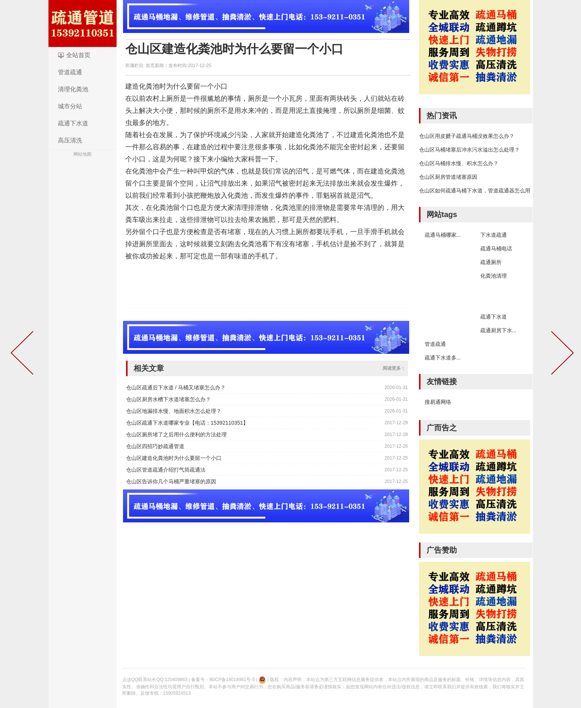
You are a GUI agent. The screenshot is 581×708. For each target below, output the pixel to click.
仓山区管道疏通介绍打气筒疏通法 (166, 470)
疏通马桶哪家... (443, 235)
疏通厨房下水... (498, 330)
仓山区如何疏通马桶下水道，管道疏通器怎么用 (474, 191)
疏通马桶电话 (496, 248)
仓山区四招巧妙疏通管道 (155, 446)
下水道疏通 (493, 235)
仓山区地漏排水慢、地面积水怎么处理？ (173, 411)
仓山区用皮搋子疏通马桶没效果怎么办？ (466, 136)
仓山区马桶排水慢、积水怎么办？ (458, 163)
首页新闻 (155, 65)
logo (82, 23)
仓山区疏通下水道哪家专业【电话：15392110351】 (187, 423)
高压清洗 (70, 140)
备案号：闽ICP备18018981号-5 (223, 679)
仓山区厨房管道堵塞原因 (448, 177)
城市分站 (70, 106)
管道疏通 (70, 72)
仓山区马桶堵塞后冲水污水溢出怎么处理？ (469, 150)
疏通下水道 (73, 123)
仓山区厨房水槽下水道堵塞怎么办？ (168, 399)
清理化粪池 (73, 89)
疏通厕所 (491, 262)
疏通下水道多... (443, 358)
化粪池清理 (493, 276)
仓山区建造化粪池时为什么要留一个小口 (234, 49)
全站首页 (78, 55)
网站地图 (82, 154)
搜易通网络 (438, 402)
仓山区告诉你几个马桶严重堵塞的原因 (171, 481)
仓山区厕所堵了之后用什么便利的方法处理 (176, 434)
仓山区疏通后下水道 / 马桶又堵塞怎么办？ (176, 387)
